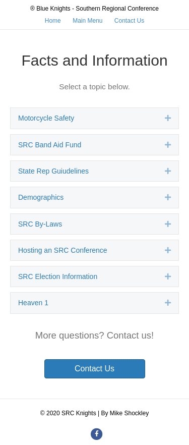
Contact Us (129, 20)
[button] (168, 118)
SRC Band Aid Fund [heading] (49, 145)
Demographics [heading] (41, 197)
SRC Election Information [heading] (57, 276)
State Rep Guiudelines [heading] (53, 171)
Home (53, 20)
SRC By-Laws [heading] (40, 224)
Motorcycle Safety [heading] (46, 118)
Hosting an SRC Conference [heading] (62, 250)
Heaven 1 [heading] (33, 303)
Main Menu (87, 20)
